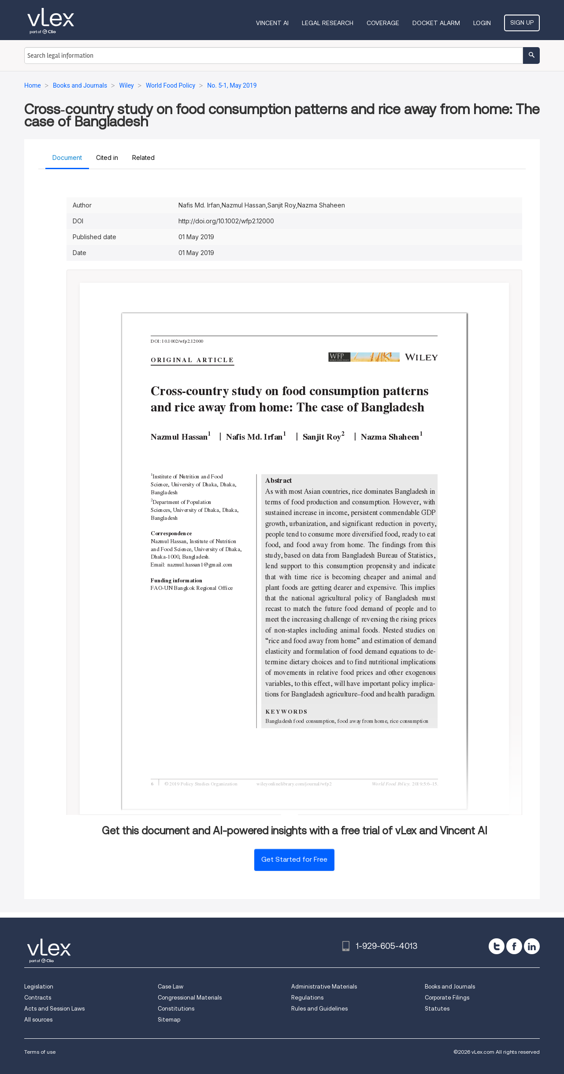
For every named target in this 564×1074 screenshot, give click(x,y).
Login (482, 22)
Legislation (38, 986)
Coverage (383, 22)
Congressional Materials (190, 997)
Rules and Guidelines (319, 1008)
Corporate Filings (447, 997)
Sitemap (169, 1019)
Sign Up (522, 22)
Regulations (307, 997)
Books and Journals (450, 986)
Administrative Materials (324, 986)
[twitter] (497, 946)
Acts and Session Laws (54, 1008)
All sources (38, 1019)
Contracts (37, 997)
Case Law (170, 986)
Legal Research (327, 22)
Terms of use (40, 1052)
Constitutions (176, 1008)
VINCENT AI (272, 22)
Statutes (437, 1008)
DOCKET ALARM (436, 22)
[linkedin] (532, 946)
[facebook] (514, 946)
